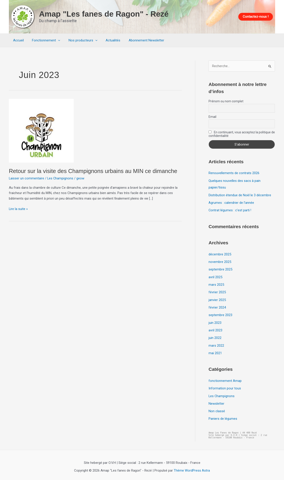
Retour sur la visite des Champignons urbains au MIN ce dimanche (94, 171)
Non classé (217, 408)
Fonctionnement (44, 40)
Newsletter (216, 401)
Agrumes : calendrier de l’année (231, 202)
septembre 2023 (220, 313)
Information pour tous (225, 386)
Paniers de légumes (223, 416)
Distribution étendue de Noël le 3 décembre (240, 195)
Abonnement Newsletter (139, 40)
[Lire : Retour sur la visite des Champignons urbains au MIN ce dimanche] (41, 130)
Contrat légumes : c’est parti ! (230, 210)
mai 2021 (215, 351)
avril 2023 (215, 328)
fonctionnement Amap (225, 378)
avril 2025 (215, 276)
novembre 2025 (220, 261)
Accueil (17, 40)
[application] (55, 40)
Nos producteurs (78, 40)
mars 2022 (216, 343)
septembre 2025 (220, 268)
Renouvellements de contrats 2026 (234, 173)
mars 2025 (216, 284)
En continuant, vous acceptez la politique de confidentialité (242, 134)
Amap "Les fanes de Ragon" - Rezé (104, 14)
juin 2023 (215, 321)
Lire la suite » (18, 208)
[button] (255, 17)
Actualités (107, 40)
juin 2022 (215, 336)
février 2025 (217, 291)
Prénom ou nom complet (226, 101)
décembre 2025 (220, 254)
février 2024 (217, 306)
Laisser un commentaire (26, 178)
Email (212, 117)
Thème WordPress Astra (192, 467)
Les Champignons (60, 178)
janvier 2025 (217, 298)
